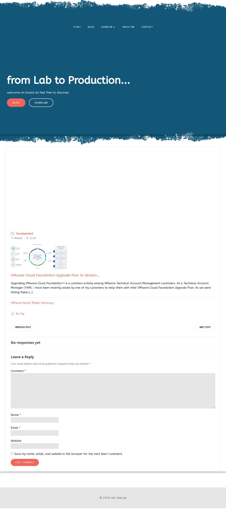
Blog (91, 27)
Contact (147, 27)
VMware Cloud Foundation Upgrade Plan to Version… (55, 276)
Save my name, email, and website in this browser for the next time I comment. (68, 454)
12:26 (31, 238)
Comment (18, 371)
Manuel (16, 238)
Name (16, 415)
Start (77, 27)
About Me (129, 27)
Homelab (108, 27)
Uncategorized (24, 234)
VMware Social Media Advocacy (32, 303)
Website (16, 441)
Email (15, 428)
